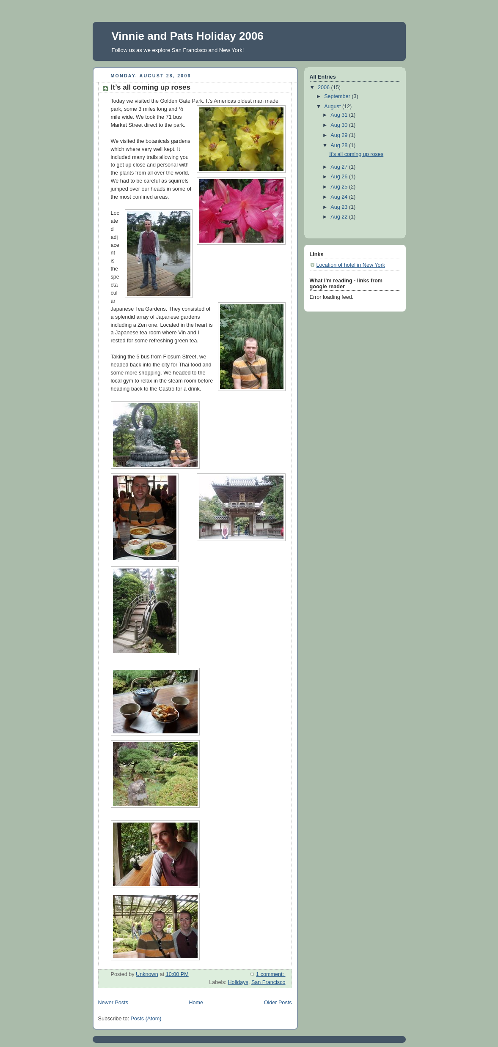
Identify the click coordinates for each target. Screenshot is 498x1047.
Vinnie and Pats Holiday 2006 (188, 36)
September (338, 96)
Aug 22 (339, 217)
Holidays (238, 982)
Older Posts (278, 1003)
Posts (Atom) (146, 1019)
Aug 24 (339, 197)
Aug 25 (339, 187)
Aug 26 (339, 177)
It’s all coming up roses (150, 87)
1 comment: (270, 974)
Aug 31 (339, 115)
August (333, 106)
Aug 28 (339, 145)
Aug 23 (339, 207)
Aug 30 (339, 125)
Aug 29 (339, 135)
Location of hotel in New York (350, 265)
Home (196, 1003)
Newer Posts (113, 1003)
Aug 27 (339, 167)
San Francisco (268, 982)
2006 (324, 87)
